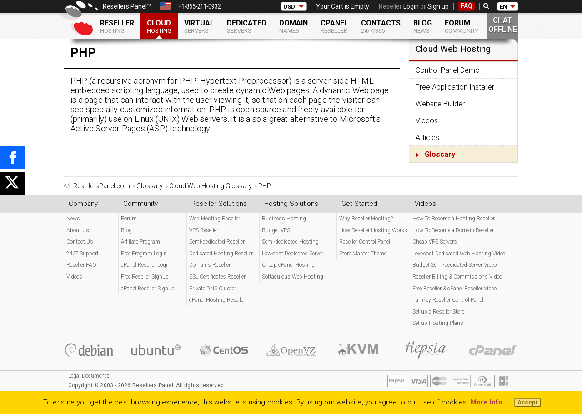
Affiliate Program (140, 242)
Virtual (199, 26)
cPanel (334, 26)
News (73, 218)
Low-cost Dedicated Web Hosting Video (458, 253)
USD (289, 6)
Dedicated (246, 26)
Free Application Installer (455, 87)
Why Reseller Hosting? (366, 218)
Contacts (381, 26)
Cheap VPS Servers (434, 242)
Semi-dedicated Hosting (290, 242)
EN (503, 6)
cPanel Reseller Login (146, 265)
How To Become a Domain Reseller (453, 230)
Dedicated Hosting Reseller (221, 253)
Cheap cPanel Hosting (288, 265)
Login (411, 6)
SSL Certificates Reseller (217, 277)
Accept (527, 402)
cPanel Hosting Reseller (217, 300)
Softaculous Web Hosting (292, 277)
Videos (427, 120)
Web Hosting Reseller (214, 218)
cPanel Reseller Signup (148, 288)
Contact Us (79, 242)
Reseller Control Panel (364, 242)
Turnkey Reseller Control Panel (447, 300)
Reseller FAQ (81, 265)
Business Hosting (284, 218)
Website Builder (440, 104)
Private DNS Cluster (212, 288)
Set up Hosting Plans (437, 323)
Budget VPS (276, 230)
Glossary (440, 154)
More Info (487, 402)
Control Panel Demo (448, 70)
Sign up (438, 6)
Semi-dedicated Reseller (217, 242)
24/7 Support (82, 253)
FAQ (466, 6)
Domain (293, 26)
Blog (422, 26)
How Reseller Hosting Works (373, 230)
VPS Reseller (203, 230)
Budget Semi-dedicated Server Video (454, 265)
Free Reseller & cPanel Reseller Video (454, 288)
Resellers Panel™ (127, 6)
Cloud (159, 26)
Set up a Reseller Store (438, 312)
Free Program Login (144, 253)
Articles (427, 137)
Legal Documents (89, 376)
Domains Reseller (210, 265)
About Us (77, 230)
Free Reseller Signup (145, 277)
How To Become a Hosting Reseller (453, 218)
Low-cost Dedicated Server (292, 253)
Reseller (117, 26)
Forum (461, 26)
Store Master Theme (362, 253)
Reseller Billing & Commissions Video (457, 277)
